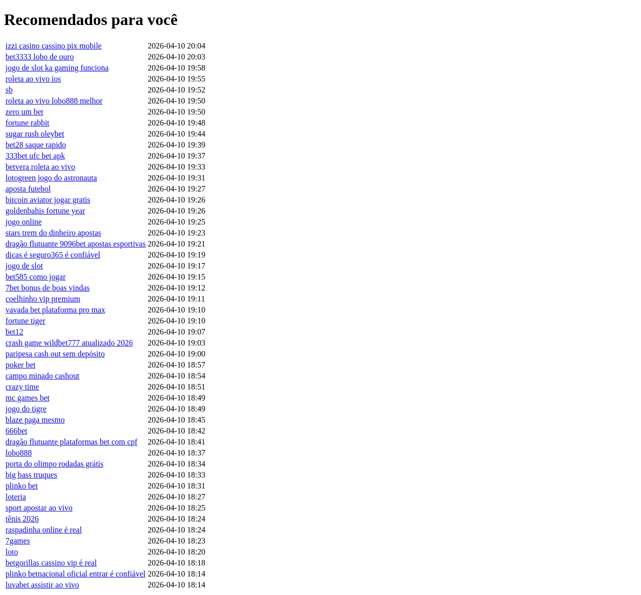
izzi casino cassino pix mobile (54, 46)
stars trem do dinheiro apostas (53, 232)
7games (18, 540)
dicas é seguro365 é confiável (53, 254)
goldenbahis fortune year (45, 210)
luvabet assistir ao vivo (42, 584)
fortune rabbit (28, 122)
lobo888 (19, 452)
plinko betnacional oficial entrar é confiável (75, 574)
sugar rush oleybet (35, 134)
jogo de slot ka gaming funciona (57, 68)
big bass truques (31, 474)
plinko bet (22, 486)
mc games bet (28, 398)
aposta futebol (28, 188)
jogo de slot (24, 266)
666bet (17, 430)
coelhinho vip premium (43, 298)
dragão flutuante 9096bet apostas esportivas (76, 244)
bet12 (15, 332)
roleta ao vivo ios (33, 78)
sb (9, 90)
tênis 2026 (22, 518)
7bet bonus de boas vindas (48, 288)
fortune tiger (26, 320)
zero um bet (25, 112)
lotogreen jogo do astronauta (51, 178)
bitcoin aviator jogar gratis (48, 200)
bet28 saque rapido (36, 144)
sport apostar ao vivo (39, 508)
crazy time (22, 386)
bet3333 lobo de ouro (40, 56)
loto (12, 552)
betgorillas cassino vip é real (51, 562)
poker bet (21, 364)
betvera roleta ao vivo (40, 166)
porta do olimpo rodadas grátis (55, 464)
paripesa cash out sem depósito (55, 354)
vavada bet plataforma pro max (55, 310)
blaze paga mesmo (35, 420)
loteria (16, 496)
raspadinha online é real (44, 530)
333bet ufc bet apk (35, 156)
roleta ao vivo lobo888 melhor (54, 100)
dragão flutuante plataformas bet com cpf (71, 442)
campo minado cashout (43, 376)
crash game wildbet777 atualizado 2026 (69, 342)
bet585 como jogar (36, 276)
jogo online (24, 222)
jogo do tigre (26, 408)
